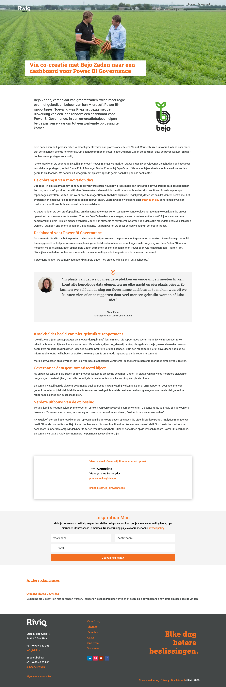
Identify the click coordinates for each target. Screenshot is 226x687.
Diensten (154, 9)
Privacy (165, 680)
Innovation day (150, 199)
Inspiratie (187, 9)
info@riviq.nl (34, 650)
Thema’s (92, 626)
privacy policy (156, 528)
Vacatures (93, 648)
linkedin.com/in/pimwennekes (107, 487)
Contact (191, 4)
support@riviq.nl (36, 666)
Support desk (204, 4)
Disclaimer (177, 680)
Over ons (203, 9)
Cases (144, 9)
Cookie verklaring (149, 680)
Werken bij (171, 9)
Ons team (93, 643)
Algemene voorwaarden (39, 676)
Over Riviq (93, 621)
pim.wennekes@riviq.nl (102, 478)
